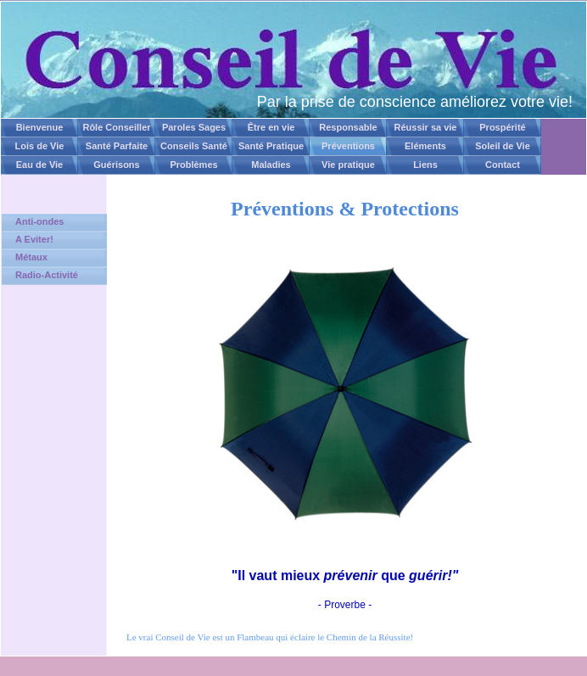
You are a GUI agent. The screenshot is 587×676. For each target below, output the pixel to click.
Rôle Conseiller (116, 127)
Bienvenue (40, 127)
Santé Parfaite (117, 146)
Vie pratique (348, 164)
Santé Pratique (271, 146)
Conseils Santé (193, 146)
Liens (425, 164)
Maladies (270, 164)
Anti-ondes (39, 221)
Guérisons (116, 164)
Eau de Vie (39, 164)
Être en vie (271, 127)
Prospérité (502, 127)
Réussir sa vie (425, 127)
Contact (502, 164)
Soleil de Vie (502, 146)
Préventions (348, 146)
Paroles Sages (194, 127)
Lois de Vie (39, 146)
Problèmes (193, 164)
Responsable (348, 127)
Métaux (31, 257)
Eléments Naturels (425, 148)
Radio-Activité (46, 275)
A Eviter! (34, 239)
